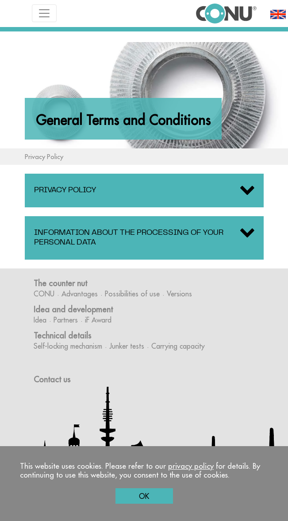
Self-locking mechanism (68, 346)
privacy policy (191, 466)
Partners (66, 319)
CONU (44, 293)
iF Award (98, 319)
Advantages (79, 293)
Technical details (62, 335)
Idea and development (73, 309)
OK (144, 496)
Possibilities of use (132, 293)
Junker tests (126, 346)
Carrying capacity (178, 346)
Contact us (52, 379)
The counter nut (60, 283)
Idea (40, 319)
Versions (179, 293)
